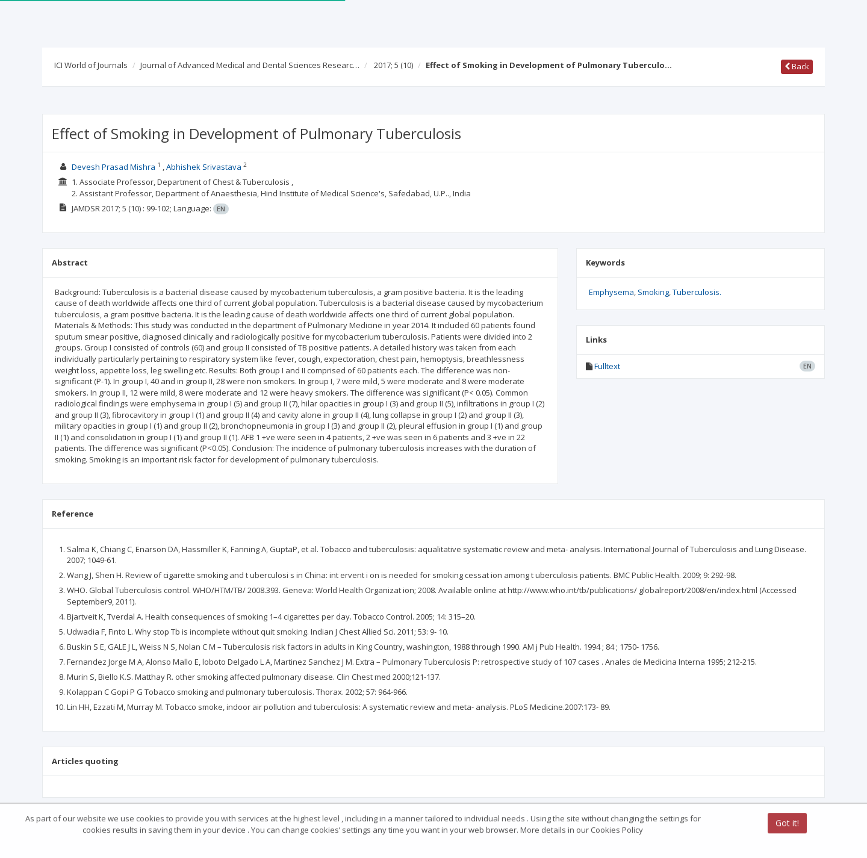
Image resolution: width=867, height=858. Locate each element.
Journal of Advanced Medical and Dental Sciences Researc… (249, 65)
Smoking (653, 292)
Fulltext (607, 366)
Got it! (787, 824)
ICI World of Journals (91, 65)
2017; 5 (393, 65)
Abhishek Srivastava (203, 166)
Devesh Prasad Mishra (113, 166)
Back (797, 66)
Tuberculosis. (697, 292)
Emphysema (611, 292)
